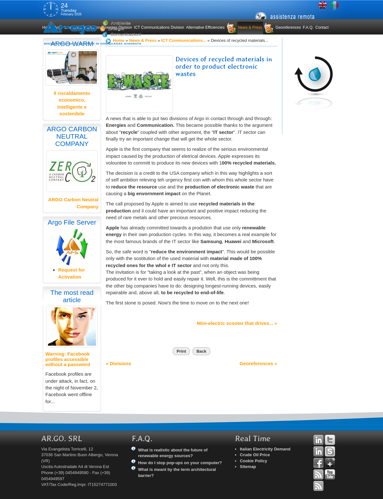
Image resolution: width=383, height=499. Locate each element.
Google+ (330, 463)
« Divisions (118, 363)
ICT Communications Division (159, 27)
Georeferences (288, 27)
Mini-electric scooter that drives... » (237, 323)
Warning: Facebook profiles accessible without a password (67, 359)
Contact (322, 27)
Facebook (318, 463)
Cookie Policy (253, 460)
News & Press (250, 27)
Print (181, 351)
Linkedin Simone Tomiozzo (318, 451)
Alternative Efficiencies (205, 27)
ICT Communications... (183, 40)
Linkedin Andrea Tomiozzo (318, 440)
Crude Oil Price (255, 454)
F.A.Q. (308, 27)
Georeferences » (258, 363)
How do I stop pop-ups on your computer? (180, 462)
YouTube (330, 474)
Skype (330, 451)
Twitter (330, 440)
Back (201, 351)
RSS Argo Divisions (318, 474)
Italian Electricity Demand (265, 449)
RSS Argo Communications (318, 486)
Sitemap (248, 466)
